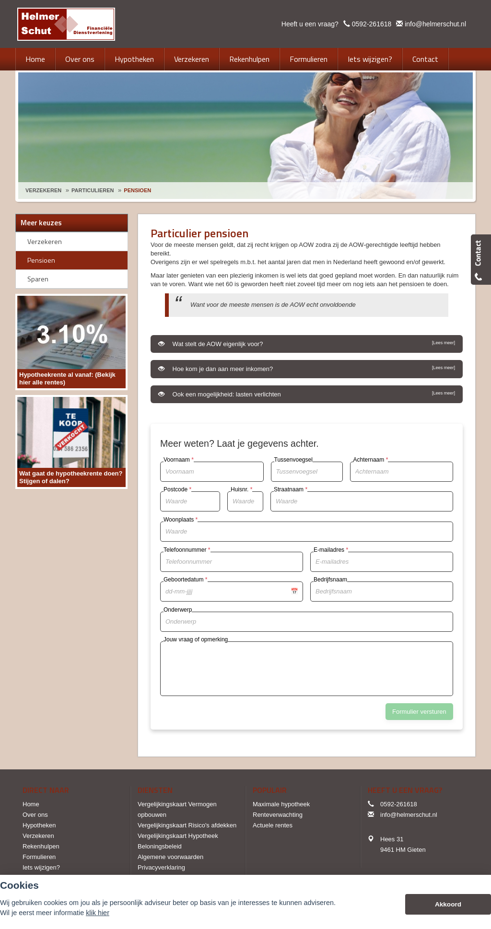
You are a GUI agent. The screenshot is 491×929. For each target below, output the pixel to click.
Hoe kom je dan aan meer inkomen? (306, 368)
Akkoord (448, 904)
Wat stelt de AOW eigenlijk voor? (306, 344)
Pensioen (137, 190)
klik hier (97, 913)
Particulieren (92, 190)
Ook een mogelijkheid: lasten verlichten (306, 394)
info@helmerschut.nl (435, 24)
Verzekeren (43, 190)
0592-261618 (372, 24)
